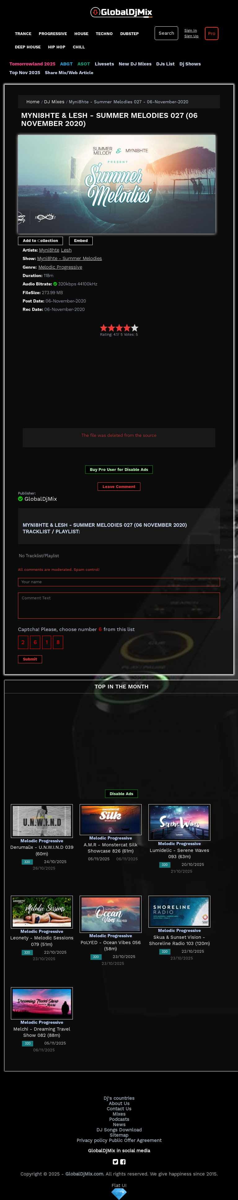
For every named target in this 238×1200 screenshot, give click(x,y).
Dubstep (129, 33)
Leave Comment (119, 486)
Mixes (119, 1114)
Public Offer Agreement (135, 1140)
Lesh (66, 250)
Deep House (28, 47)
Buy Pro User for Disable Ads (119, 469)
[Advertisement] (128, 383)
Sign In (190, 30)
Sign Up (191, 36)
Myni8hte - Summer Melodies (69, 258)
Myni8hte (49, 250)
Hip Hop (56, 47)
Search (166, 33)
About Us (119, 1103)
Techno (104, 33)
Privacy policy (92, 1140)
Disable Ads (121, 793)
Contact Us (119, 1109)
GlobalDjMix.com (84, 1174)
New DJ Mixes (135, 64)
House (81, 33)
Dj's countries (119, 1098)
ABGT (66, 64)
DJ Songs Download (119, 1130)
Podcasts (119, 1119)
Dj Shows (190, 64)
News (119, 1124)
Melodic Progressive (60, 267)
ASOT (83, 64)
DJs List (165, 64)
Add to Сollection (40, 240)
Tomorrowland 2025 (32, 64)
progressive (53, 33)
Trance (23, 33)
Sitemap (119, 1135)
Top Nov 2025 (24, 72)
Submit (30, 659)
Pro (211, 33)
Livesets (104, 64)
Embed (81, 240)
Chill (79, 47)
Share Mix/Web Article (69, 72)
